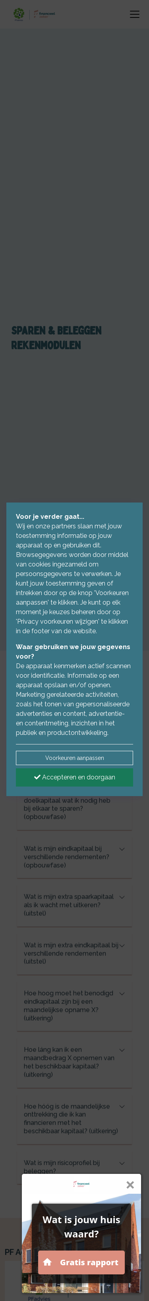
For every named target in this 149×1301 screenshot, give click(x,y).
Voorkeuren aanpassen (74, 758)
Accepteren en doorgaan (74, 777)
